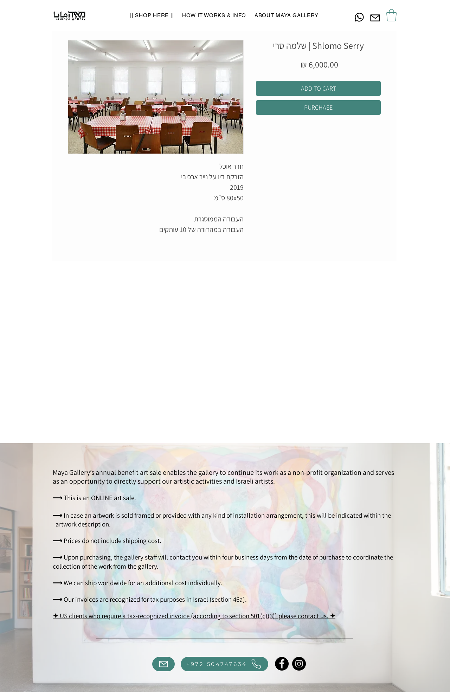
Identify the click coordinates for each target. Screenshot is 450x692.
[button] (391, 15)
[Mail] (375, 18)
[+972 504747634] (224, 664)
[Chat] (359, 17)
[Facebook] (282, 664)
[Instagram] (299, 664)
